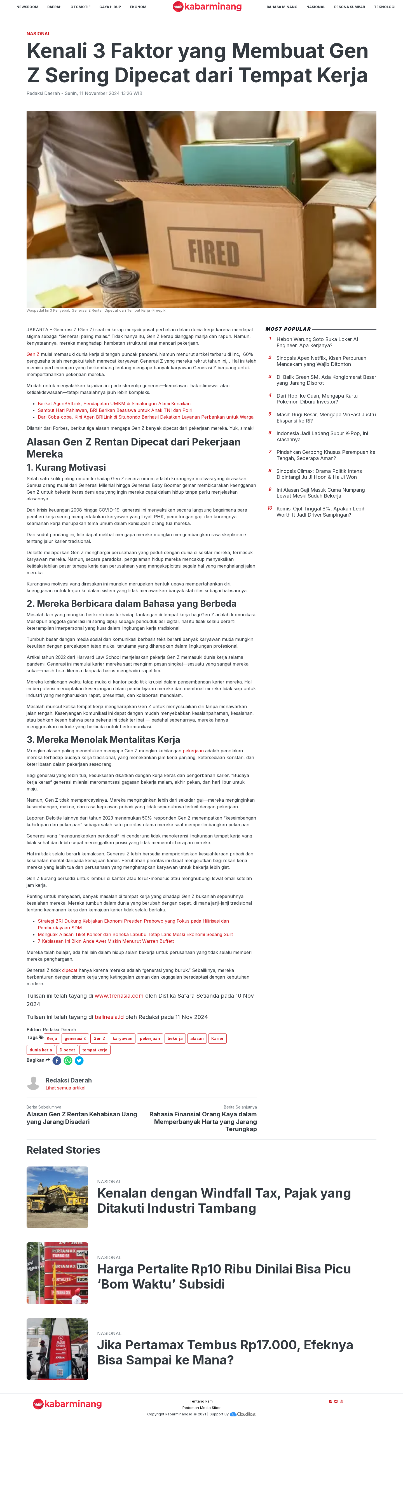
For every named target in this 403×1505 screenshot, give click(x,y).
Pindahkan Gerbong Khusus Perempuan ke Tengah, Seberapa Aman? (326, 534)
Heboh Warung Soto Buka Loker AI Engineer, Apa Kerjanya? (317, 421)
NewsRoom (27, 7)
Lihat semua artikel (65, 1166)
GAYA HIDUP (110, 7)
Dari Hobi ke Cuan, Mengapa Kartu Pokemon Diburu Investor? (317, 477)
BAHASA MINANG (282, 7)
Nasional (315, 7)
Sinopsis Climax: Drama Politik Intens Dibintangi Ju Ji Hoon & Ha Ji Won (319, 553)
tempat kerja (95, 1128)
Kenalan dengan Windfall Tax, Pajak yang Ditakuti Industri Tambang (224, 1279)
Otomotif (80, 7)
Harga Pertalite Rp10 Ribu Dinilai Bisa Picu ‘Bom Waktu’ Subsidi (224, 1355)
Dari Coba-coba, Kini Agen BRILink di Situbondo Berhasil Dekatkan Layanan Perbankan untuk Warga (146, 495)
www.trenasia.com (119, 1074)
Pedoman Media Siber (201, 1486)
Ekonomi (138, 7)
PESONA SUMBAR (349, 7)
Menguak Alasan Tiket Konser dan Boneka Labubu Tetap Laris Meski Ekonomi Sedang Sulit (135, 1013)
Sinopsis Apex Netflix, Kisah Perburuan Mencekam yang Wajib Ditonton (321, 439)
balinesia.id (109, 1095)
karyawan (122, 1116)
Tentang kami (202, 1479)
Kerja (52, 1116)
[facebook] (56, 1139)
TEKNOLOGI (384, 7)
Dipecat (67, 1128)
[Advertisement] (201, 66)
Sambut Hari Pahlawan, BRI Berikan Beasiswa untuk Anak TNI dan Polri (115, 488)
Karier (217, 1116)
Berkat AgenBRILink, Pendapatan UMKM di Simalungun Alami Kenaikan (114, 482)
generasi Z (75, 1116)
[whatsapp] (68, 1139)
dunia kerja (41, 1128)
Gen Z (34, 432)
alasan (197, 1116)
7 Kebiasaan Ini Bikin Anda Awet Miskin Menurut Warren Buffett (106, 1019)
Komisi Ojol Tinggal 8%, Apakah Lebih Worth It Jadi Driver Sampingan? (321, 590)
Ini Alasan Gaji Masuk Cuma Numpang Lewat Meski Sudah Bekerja (321, 571)
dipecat (69, 1048)
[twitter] (79, 1139)
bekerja (175, 1116)
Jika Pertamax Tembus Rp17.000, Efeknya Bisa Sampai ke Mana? (225, 1431)
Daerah (54, 7)
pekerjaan (193, 829)
